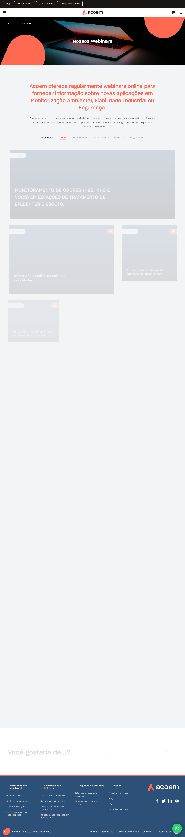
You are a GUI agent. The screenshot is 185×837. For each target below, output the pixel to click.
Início (11, 23)
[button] (177, 828)
